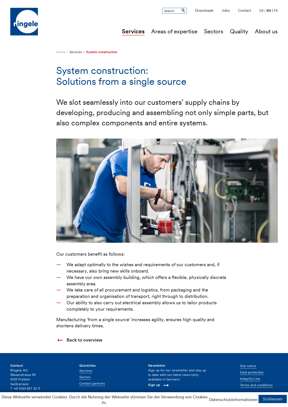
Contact (244, 10)
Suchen (183, 10)
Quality (239, 31)
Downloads (204, 10)
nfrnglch (22, 393)
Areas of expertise (174, 31)
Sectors (213, 31)
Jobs (226, 10)
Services (133, 31)
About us (266, 31)
